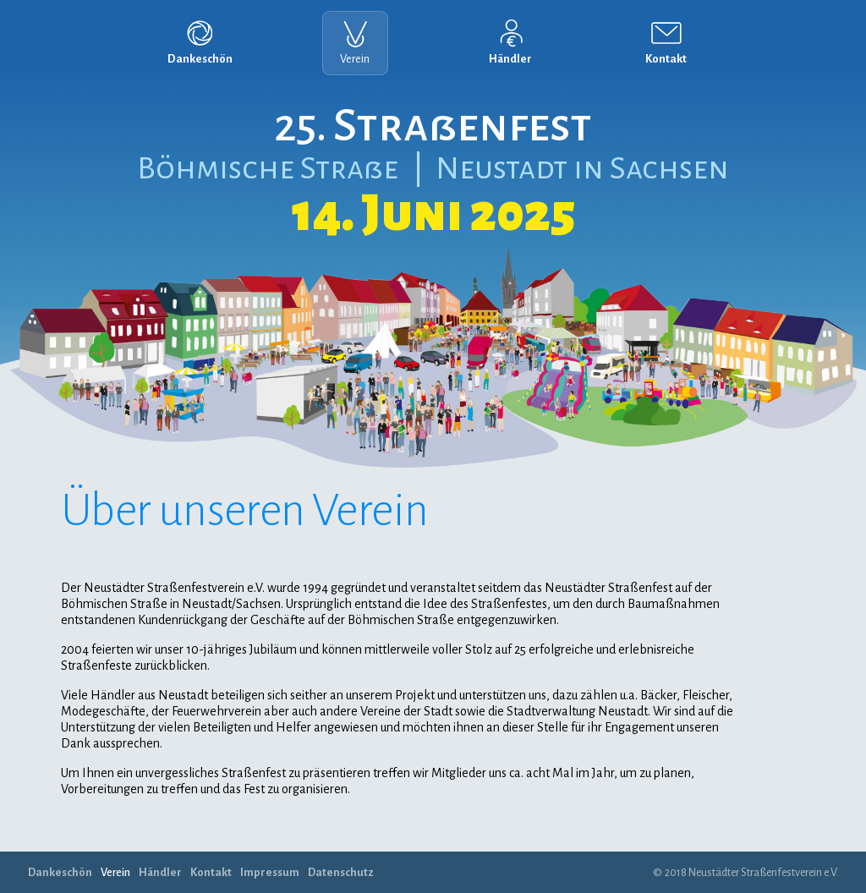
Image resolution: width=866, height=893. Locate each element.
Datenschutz (341, 872)
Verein (355, 59)
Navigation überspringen (0, 4)
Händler (510, 59)
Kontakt (666, 59)
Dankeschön (200, 59)
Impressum (269, 872)
